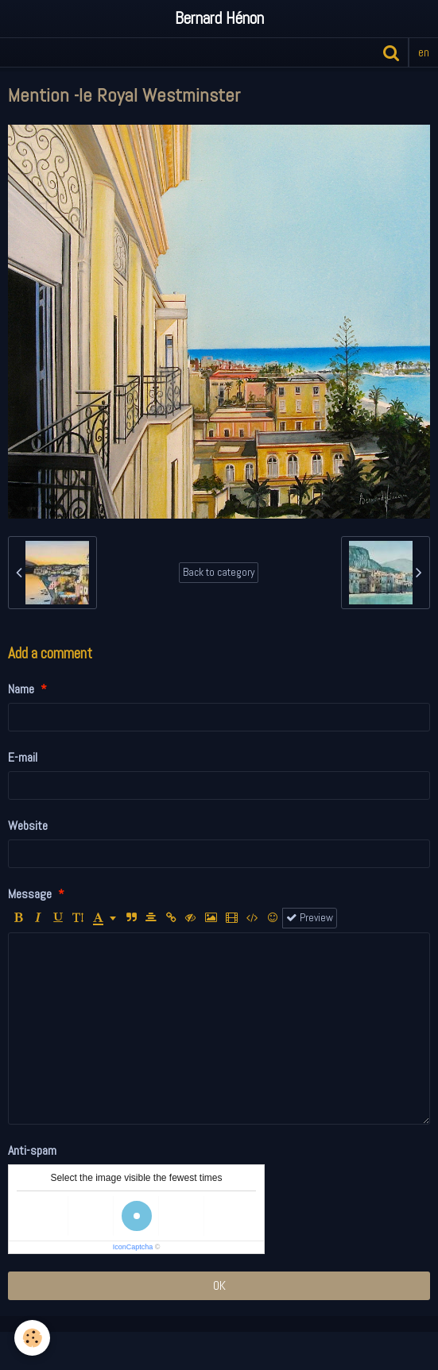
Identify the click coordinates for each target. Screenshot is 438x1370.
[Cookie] (32, 1338)
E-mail (22, 757)
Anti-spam (32, 1150)
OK (219, 1285)
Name (21, 689)
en (423, 52)
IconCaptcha (133, 1247)
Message (30, 894)
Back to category (218, 572)
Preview (309, 917)
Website (28, 825)
